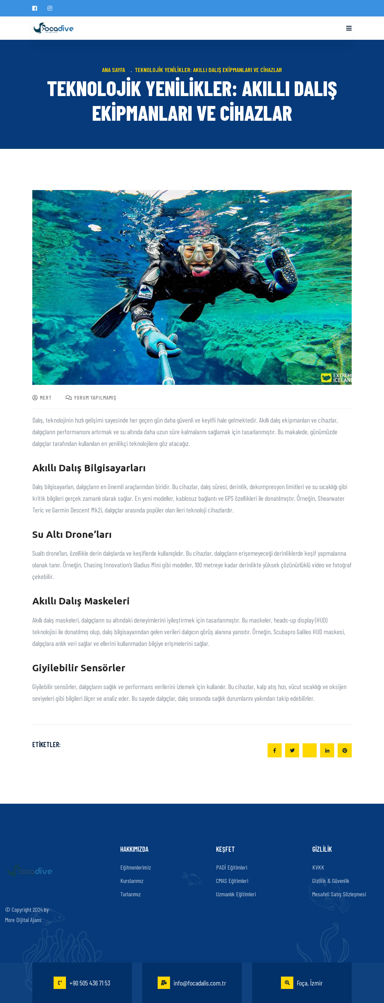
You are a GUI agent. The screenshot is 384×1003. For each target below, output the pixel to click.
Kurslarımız (132, 880)
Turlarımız (130, 894)
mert (42, 397)
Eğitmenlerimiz (135, 867)
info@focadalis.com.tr (192, 983)
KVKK (318, 867)
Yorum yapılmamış (91, 397)
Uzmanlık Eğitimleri (236, 894)
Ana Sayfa (115, 69)
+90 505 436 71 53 (82, 983)
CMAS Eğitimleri (232, 880)
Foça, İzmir (302, 983)
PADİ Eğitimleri (231, 867)
